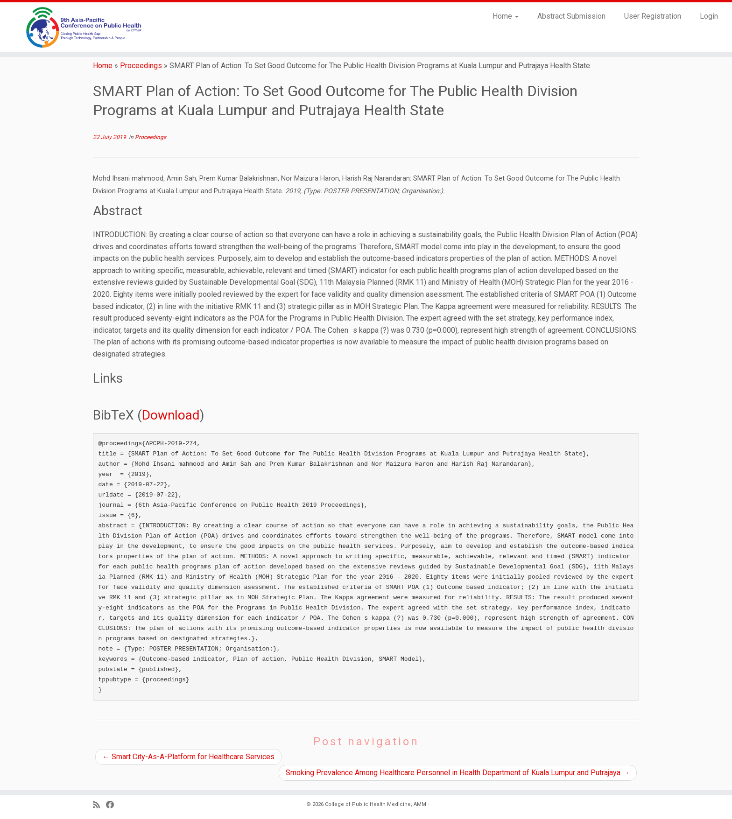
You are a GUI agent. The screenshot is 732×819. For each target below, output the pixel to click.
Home (506, 16)
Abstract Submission (571, 16)
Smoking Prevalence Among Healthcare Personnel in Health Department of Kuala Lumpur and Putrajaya (458, 772)
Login (709, 16)
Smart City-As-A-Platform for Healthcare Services (188, 756)
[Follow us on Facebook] (113, 805)
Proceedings (141, 65)
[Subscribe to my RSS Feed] (99, 805)
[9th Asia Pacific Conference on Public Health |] (84, 27)
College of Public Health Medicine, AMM (375, 804)
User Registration (652, 16)
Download (171, 415)
